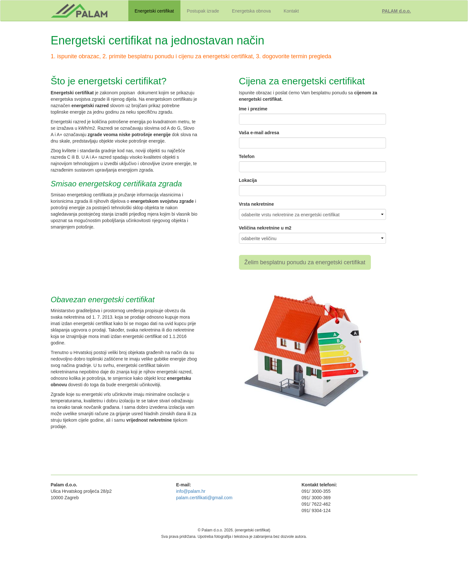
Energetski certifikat (154, 11)
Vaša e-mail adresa (259, 132)
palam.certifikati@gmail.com (204, 497)
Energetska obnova (251, 11)
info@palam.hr (191, 491)
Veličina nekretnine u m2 (265, 227)
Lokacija (248, 180)
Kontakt (291, 11)
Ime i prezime (253, 108)
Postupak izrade (203, 11)
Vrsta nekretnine (256, 204)
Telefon (247, 156)
